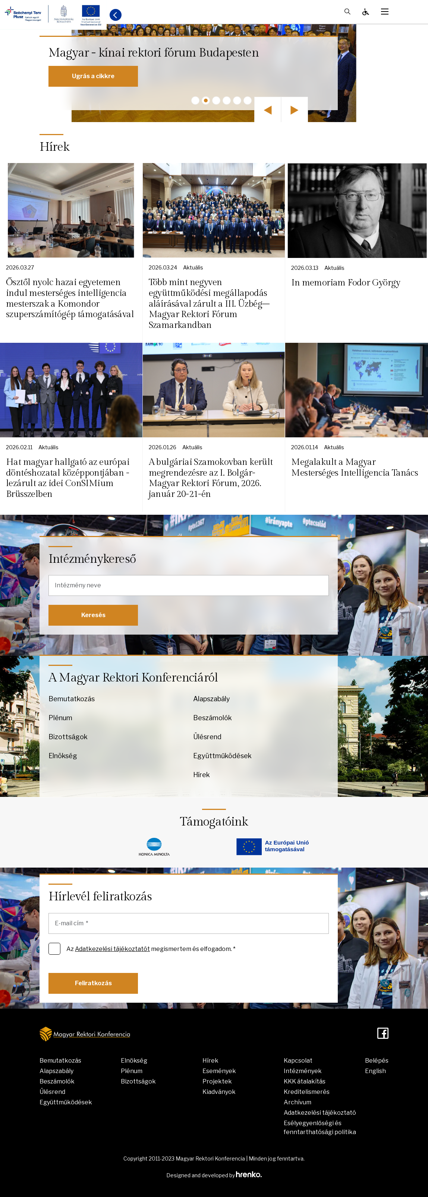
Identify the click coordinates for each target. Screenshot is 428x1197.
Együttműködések (222, 756)
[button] (195, 100)
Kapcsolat (298, 1060)
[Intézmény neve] (188, 585)
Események (219, 1071)
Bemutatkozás (71, 699)
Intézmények (303, 1071)
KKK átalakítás (304, 1081)
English (375, 1071)
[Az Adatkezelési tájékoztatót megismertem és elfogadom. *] (54, 949)
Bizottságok (68, 737)
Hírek (201, 775)
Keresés (93, 615)
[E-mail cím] (188, 923)
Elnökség (62, 756)
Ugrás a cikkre (93, 76)
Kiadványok (219, 1091)
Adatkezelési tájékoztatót (112, 948)
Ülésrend (207, 737)
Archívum (297, 1102)
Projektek (217, 1081)
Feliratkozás (93, 983)
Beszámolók (212, 718)
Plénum (60, 718)
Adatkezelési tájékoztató (320, 1112)
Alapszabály (211, 699)
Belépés (376, 1060)
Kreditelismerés (307, 1091)
